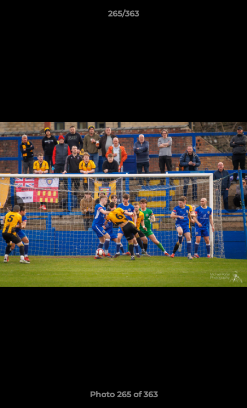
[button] (233, 16)
